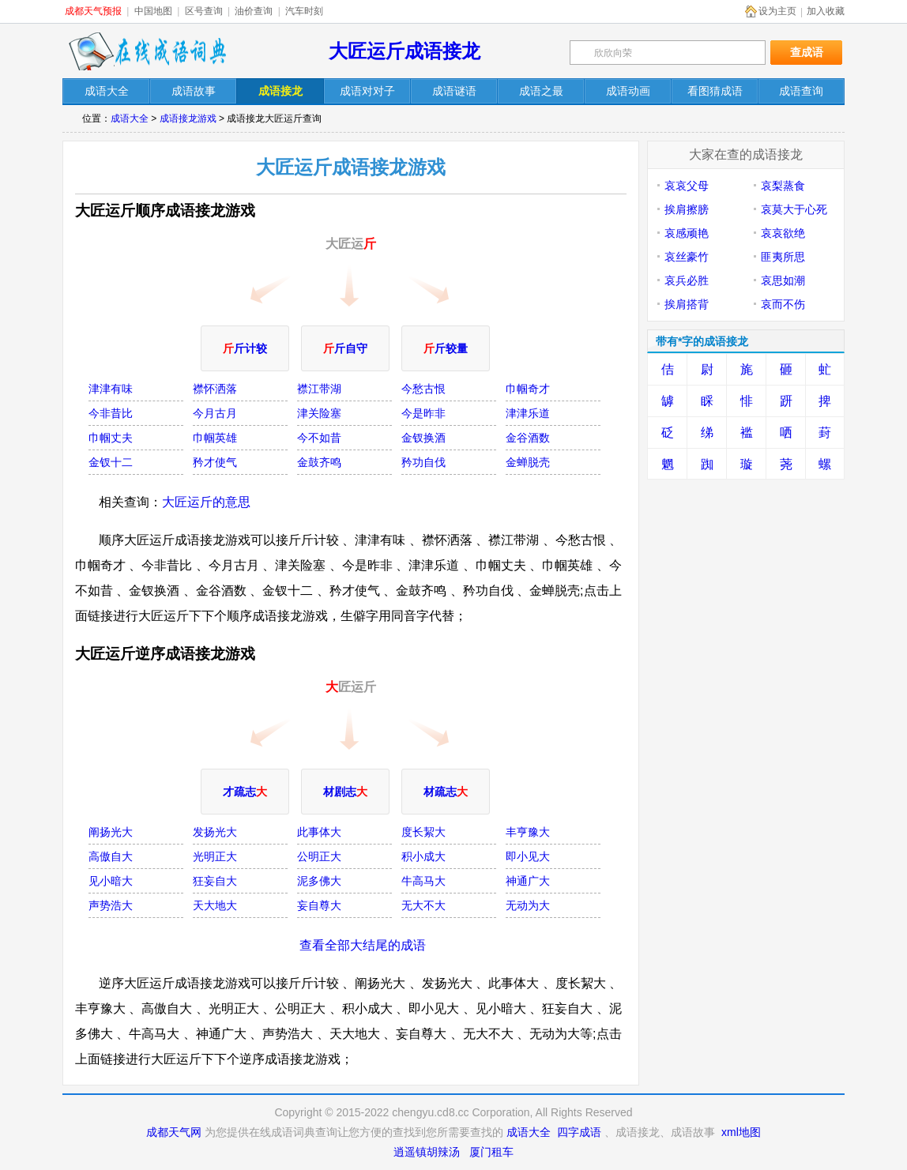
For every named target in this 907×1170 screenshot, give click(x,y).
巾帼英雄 (215, 437)
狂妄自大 (215, 881)
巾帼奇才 (528, 388)
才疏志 (245, 791)
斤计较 (245, 348)
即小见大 (528, 856)
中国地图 (153, 11)
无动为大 (528, 905)
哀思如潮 (783, 280)
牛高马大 (423, 881)
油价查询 (254, 11)
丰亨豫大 (528, 832)
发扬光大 (215, 832)
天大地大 (215, 905)
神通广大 (528, 881)
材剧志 (345, 791)
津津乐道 (528, 413)
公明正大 (319, 856)
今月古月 (215, 413)
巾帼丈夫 (110, 437)
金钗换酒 (423, 437)
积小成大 (423, 856)
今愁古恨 (423, 388)
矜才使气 (215, 462)
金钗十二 (110, 462)
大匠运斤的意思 (206, 502)
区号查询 (204, 11)
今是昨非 (423, 413)
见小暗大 (110, 881)
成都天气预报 (93, 11)
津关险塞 (319, 413)
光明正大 (215, 856)
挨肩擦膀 (686, 209)
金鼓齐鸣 (319, 462)
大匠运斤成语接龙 (404, 51)
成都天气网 (173, 1132)
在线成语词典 (147, 51)
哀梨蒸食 (783, 185)
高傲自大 (110, 856)
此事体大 (319, 832)
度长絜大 (423, 832)
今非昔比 (110, 413)
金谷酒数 (528, 437)
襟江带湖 (319, 388)
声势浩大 (110, 905)
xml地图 (741, 1132)
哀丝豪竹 (686, 256)
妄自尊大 (319, 905)
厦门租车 (491, 1152)
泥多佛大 (319, 881)
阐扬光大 (110, 832)
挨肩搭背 (686, 304)
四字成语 (579, 1132)
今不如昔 (319, 437)
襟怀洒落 (215, 388)
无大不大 (423, 905)
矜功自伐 (423, 462)
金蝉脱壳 (528, 462)
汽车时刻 (304, 11)
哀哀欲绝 (783, 233)
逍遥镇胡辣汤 (426, 1152)
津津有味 (110, 388)
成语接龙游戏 (188, 118)
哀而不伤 (783, 304)
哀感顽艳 (686, 233)
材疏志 (445, 791)
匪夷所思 (783, 256)
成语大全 (130, 118)
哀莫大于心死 (794, 209)
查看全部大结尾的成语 (362, 945)
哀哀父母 (686, 185)
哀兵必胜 (686, 280)
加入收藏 (826, 11)
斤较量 (445, 348)
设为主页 (777, 11)
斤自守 (345, 348)
